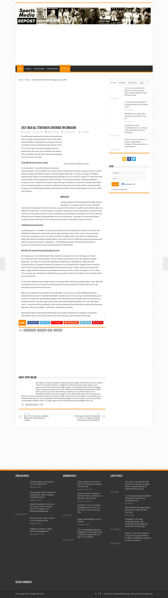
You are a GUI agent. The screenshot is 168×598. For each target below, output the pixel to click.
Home (21, 80)
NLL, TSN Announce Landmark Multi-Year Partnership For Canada (37, 417)
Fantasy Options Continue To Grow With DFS (41, 483)
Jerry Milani (27, 132)
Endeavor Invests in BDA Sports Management (41, 530)
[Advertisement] (103, 44)
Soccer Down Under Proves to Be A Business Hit (42, 519)
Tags (141, 83)
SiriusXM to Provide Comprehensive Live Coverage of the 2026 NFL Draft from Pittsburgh (136, 522)
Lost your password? (119, 189)
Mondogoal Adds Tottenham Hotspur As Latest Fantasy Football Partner (43, 494)
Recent (113, 83)
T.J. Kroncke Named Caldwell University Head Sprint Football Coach (136, 104)
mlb (50, 330)
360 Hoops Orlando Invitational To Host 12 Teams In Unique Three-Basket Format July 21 (86, 417)
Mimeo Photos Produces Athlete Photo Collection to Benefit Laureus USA (89, 495)
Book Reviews (39, 69)
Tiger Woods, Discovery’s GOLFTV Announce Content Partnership (89, 484)
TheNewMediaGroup (121, 594)
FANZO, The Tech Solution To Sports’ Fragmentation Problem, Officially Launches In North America (138, 536)
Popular (122, 83)
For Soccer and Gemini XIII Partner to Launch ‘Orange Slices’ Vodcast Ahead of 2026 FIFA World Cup (137, 485)
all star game (30, 330)
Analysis (28, 69)
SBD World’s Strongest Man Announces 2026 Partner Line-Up (136, 116)
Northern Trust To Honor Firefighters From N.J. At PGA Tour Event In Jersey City (89, 508)
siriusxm (58, 330)
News (20, 69)
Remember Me (128, 184)
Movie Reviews (52, 69)
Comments (132, 83)
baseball (42, 330)
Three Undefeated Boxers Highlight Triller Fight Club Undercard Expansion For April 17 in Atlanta (89, 533)
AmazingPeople (147, 594)
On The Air (65, 69)
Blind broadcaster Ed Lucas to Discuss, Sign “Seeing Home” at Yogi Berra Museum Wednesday (42, 507)
